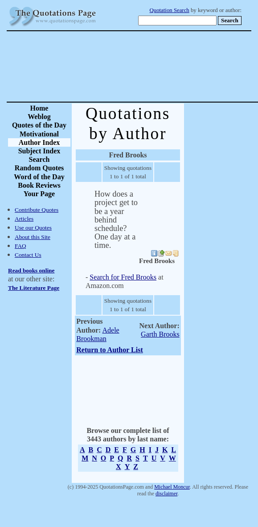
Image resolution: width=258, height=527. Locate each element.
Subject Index (39, 151)
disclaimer (166, 493)
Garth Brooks (160, 334)
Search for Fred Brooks (123, 277)
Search (39, 159)
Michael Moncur (172, 487)
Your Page (39, 194)
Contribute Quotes (36, 209)
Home (39, 108)
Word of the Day (39, 177)
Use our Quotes (33, 227)
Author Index (39, 142)
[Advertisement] (160, 66)
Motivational (39, 134)
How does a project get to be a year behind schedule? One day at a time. (116, 219)
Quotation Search (169, 10)
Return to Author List (109, 350)
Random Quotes (39, 168)
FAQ (20, 246)
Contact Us (28, 254)
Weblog (39, 116)
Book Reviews (39, 185)
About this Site (32, 237)
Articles (24, 218)
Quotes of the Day (39, 125)
